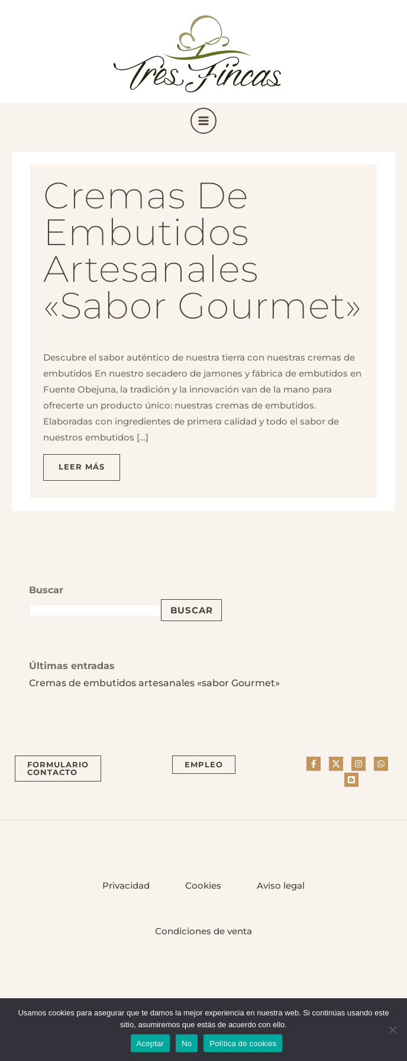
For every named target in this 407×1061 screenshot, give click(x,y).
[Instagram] (358, 764)
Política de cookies (242, 1043)
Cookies (203, 885)
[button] (58, 768)
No (187, 1043)
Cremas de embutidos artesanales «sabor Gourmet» (202, 250)
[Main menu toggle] (203, 121)
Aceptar (150, 1043)
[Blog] (351, 780)
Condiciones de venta (203, 931)
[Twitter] (336, 764)
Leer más (89, 462)
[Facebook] (313, 764)
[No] (392, 1030)
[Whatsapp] (381, 764)
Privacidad (126, 885)
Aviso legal (281, 885)
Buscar (191, 610)
